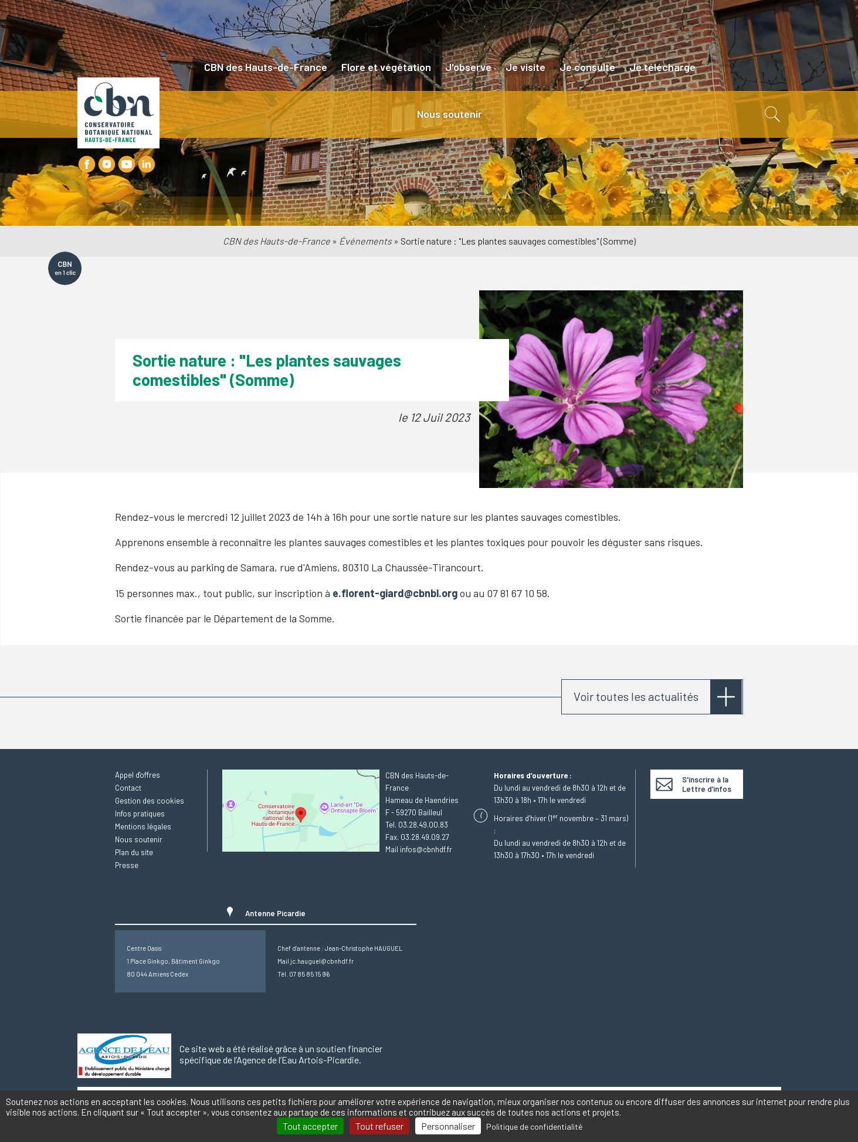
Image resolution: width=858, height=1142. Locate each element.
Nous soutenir (449, 113)
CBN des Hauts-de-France (265, 66)
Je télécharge (662, 66)
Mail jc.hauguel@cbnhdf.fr (315, 961)
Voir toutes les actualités (636, 696)
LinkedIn (146, 164)
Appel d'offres (137, 775)
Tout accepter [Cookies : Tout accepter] (310, 1125)
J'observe (468, 66)
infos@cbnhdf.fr (426, 849)
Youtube (126, 164)
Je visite (525, 66)
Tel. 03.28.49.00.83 (416, 824)
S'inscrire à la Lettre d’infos (706, 784)
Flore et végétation (386, 66)
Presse (126, 865)
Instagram (107, 164)
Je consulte (587, 66)
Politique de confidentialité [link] (534, 1126)
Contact (128, 787)
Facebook (87, 164)
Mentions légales (143, 826)
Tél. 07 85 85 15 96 (303, 974)
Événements (365, 240)
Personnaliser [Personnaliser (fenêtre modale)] (448, 1125)
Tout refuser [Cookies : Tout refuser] (379, 1125)
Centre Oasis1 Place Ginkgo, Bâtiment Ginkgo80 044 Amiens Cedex (173, 961)
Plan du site (134, 852)
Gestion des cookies (149, 800)
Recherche (771, 114)
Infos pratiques (140, 813)
